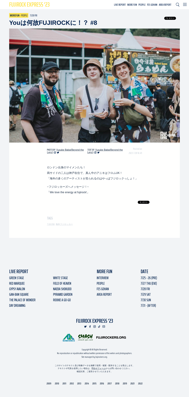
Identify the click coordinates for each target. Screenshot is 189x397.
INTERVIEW (103, 278)
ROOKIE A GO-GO (62, 300)
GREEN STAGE (16, 278)
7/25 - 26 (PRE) (149, 278)
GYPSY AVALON (17, 289)
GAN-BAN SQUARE (19, 294)
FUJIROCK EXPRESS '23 (94, 320)
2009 (49, 383)
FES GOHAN (152, 4)
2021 (132, 383)
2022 (140, 383)
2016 (102, 383)
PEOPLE (142, 4)
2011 (64, 383)
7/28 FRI (51, 224)
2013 (79, 383)
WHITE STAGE (60, 278)
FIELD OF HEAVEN (62, 283)
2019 (125, 383)
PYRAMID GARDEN (62, 294)
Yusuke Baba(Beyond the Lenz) (65, 151)
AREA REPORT (165, 4)
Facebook (90, 326)
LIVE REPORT (120, 4)
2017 (109, 383)
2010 (57, 383)
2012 (72, 383)
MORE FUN (132, 4)
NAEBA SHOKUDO (62, 289)
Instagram (55, 152)
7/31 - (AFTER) (148, 305)
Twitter (58, 152)
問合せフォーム (98, 368)
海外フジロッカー (64, 224)
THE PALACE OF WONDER (22, 300)
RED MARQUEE (17, 283)
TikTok (99, 326)
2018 (117, 383)
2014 (87, 383)
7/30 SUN (146, 300)
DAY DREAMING (17, 305)
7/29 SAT (146, 294)
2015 (94, 383)
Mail (103, 326)
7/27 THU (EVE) (149, 283)
